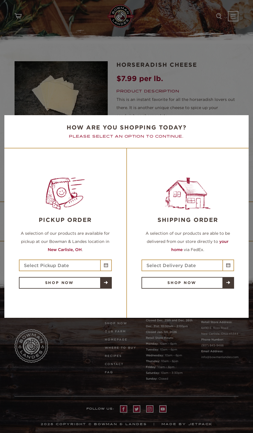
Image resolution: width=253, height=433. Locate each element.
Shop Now (59, 283)
